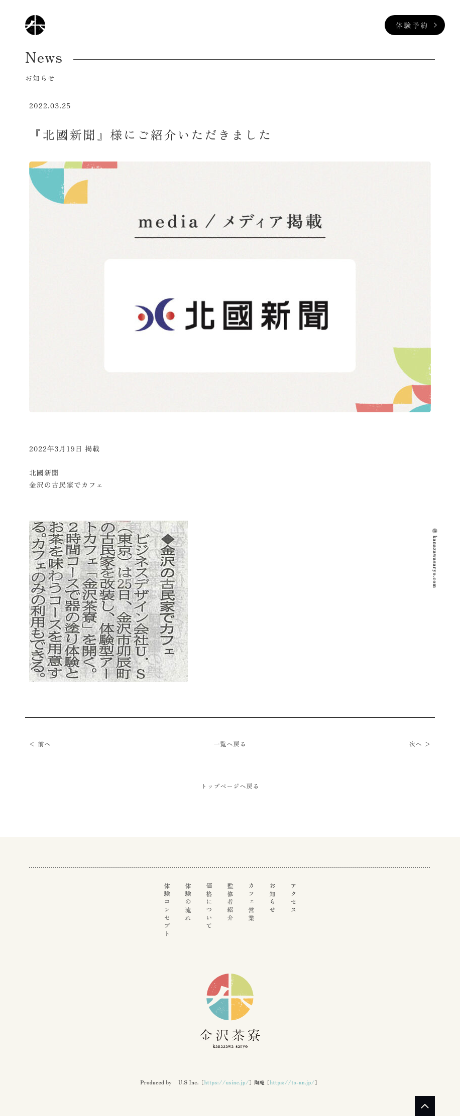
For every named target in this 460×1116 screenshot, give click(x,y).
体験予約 (412, 25)
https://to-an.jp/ (292, 1082)
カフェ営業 (251, 902)
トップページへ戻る (230, 785)
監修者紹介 (230, 902)
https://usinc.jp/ (226, 1082)
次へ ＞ (420, 743)
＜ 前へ (40, 743)
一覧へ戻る (230, 743)
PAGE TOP (425, 1106)
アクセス (293, 898)
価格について (209, 906)
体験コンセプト (167, 910)
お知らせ (272, 898)
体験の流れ (188, 902)
